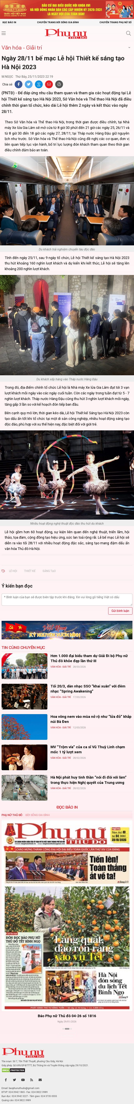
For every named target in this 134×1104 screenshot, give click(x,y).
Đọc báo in (9, 22)
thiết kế (29, 571)
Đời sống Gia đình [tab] (37, 815)
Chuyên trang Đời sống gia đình (58, 22)
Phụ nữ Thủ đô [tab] (12, 815)
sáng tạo (49, 571)
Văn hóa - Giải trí (22, 47)
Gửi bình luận (120, 611)
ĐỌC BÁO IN (67, 807)
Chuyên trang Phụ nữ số (115, 22)
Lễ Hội (13, 571)
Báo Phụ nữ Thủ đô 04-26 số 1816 (67, 1016)
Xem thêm (67, 1035)
